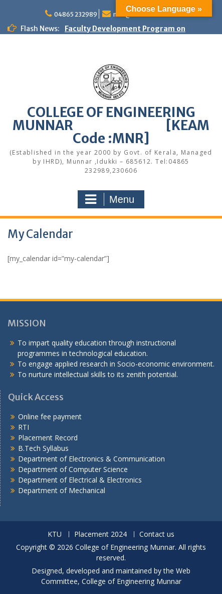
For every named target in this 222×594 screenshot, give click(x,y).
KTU (55, 534)
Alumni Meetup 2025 (44, 70)
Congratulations (38, 60)
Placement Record (48, 437)
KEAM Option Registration (55, 102)
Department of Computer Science (73, 469)
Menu (109, 199)
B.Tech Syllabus (43, 448)
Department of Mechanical (61, 490)
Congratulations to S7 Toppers (63, 49)
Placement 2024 (100, 534)
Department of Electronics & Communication (92, 458)
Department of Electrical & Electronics (80, 480)
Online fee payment (50, 416)
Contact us (156, 534)
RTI (23, 427)
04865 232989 (75, 14)
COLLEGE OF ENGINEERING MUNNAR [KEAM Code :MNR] (111, 125)
